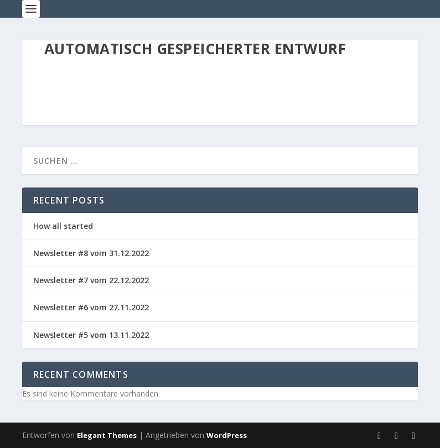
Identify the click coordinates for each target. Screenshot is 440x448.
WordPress (226, 435)
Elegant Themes (107, 435)
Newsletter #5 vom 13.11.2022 (91, 335)
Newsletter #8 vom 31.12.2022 (91, 253)
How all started (63, 226)
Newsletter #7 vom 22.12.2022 (91, 280)
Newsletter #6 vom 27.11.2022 (91, 307)
